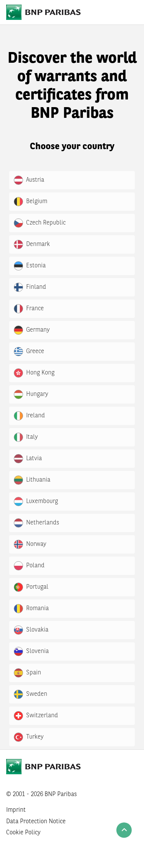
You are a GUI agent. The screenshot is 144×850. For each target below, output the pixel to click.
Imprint (16, 810)
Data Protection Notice (36, 822)
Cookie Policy (23, 833)
